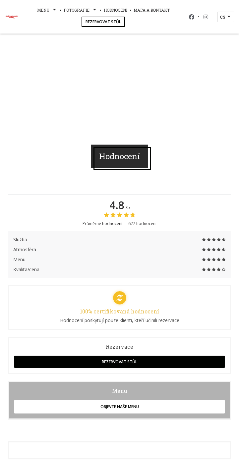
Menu (47, 10)
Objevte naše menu (119, 406)
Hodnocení (115, 10)
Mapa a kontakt (152, 10)
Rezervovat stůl (103, 22)
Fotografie (80, 10)
